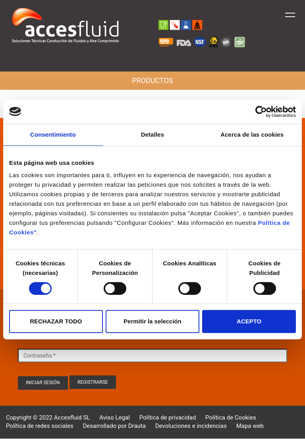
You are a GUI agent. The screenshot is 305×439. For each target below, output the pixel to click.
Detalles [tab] (152, 134)
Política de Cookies (230, 417)
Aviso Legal (114, 417)
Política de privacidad (167, 417)
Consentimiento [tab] (53, 134)
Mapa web (250, 425)
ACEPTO (249, 321)
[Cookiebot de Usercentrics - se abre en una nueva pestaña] (261, 112)
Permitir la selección (152, 321)
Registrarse (92, 382)
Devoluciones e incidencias (191, 425)
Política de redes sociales (39, 425)
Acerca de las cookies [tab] (252, 134)
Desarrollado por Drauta (114, 425)
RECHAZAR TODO (56, 321)
